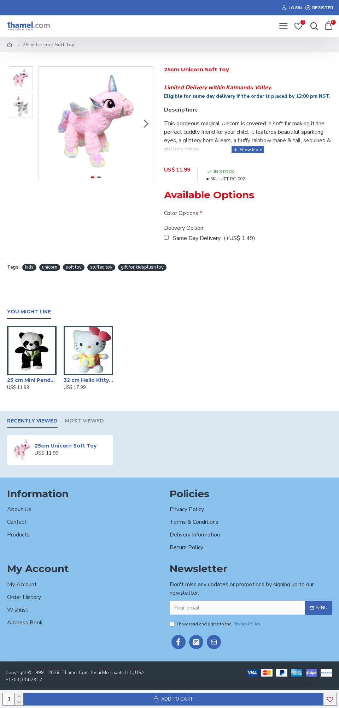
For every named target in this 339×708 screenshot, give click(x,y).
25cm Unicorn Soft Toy (66, 446)
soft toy (74, 267)
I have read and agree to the (215, 624)
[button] (146, 124)
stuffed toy (101, 267)
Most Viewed (84, 421)
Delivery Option (183, 228)
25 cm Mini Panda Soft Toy (32, 380)
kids (29, 267)
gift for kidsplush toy (142, 267)
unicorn (49, 267)
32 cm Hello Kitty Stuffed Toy (88, 380)
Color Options (181, 213)
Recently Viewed (32, 421)
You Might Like (29, 312)
